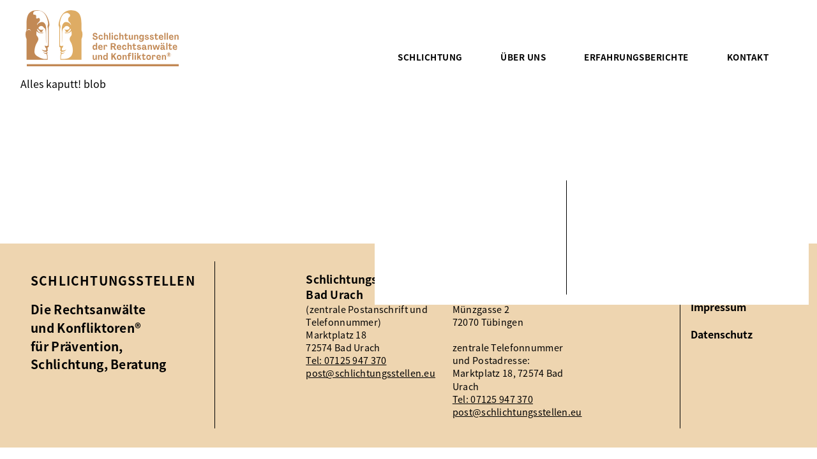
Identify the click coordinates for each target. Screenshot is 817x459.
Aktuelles (714, 279)
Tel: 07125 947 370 (346, 360)
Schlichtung (430, 56)
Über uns (523, 56)
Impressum (718, 307)
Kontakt (747, 56)
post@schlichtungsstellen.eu (370, 373)
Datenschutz (722, 334)
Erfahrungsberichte (636, 56)
